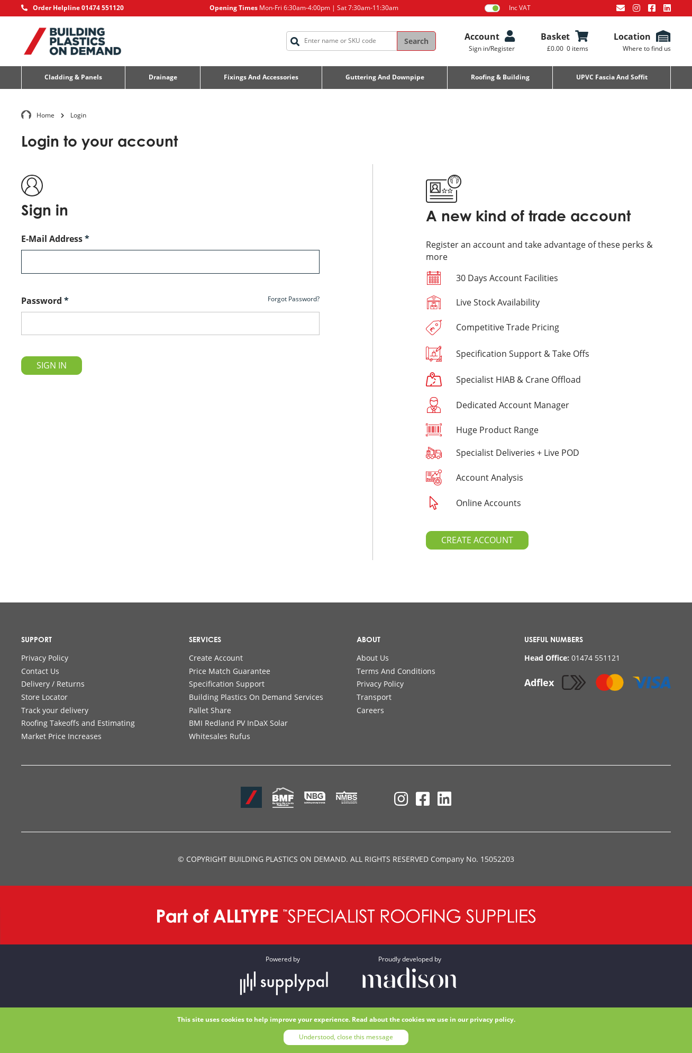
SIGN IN (52, 365)
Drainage (163, 77)
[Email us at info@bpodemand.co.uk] (620, 8)
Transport (374, 697)
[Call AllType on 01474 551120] (72, 8)
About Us (373, 658)
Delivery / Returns (53, 684)
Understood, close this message (346, 1036)
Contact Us (40, 671)
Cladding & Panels (73, 77)
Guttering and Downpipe (384, 77)
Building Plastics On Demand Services (256, 697)
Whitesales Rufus (219, 736)
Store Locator (44, 697)
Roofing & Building (500, 77)
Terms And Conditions (396, 671)
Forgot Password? (294, 299)
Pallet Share (210, 710)
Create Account (216, 658)
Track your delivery (54, 710)
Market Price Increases (61, 736)
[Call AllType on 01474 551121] (572, 658)
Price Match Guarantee (229, 671)
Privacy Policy (44, 658)
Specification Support (227, 684)
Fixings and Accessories (261, 77)
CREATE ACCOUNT (477, 540)
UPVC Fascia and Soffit (612, 77)
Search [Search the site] (416, 41)
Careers (370, 710)
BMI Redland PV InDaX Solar (238, 723)
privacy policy (492, 1019)
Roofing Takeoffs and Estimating (78, 723)
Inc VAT (508, 8)
